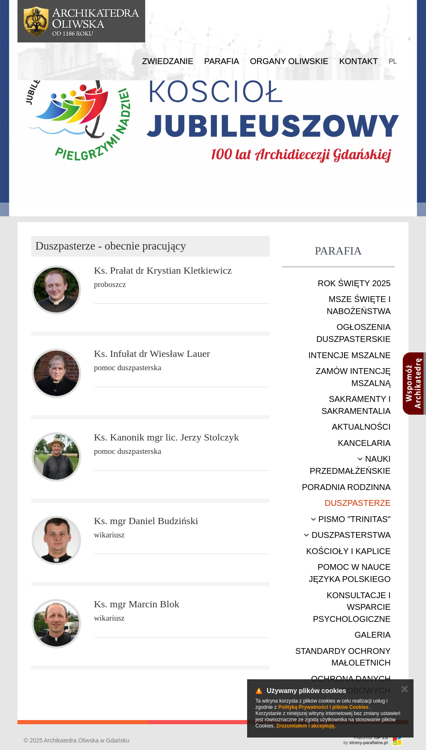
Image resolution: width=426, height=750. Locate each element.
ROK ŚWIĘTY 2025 (354, 283)
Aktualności (361, 426)
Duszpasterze (357, 502)
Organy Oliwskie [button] (289, 61)
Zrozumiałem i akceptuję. (306, 726)
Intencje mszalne (349, 355)
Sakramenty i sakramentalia (356, 405)
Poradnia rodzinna (346, 487)
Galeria (372, 634)
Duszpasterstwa (347, 535)
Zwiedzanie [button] (167, 61)
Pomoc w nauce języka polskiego (350, 573)
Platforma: (371, 737)
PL (393, 61)
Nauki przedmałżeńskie (350, 464)
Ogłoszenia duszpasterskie (353, 333)
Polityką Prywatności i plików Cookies (323, 707)
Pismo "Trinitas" (351, 519)
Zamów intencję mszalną (353, 377)
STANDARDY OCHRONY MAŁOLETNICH (343, 657)
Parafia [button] (221, 61)
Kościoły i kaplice (348, 551)
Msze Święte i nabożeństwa (359, 305)
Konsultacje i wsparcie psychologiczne (352, 607)
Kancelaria (364, 443)
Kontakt (358, 61)
